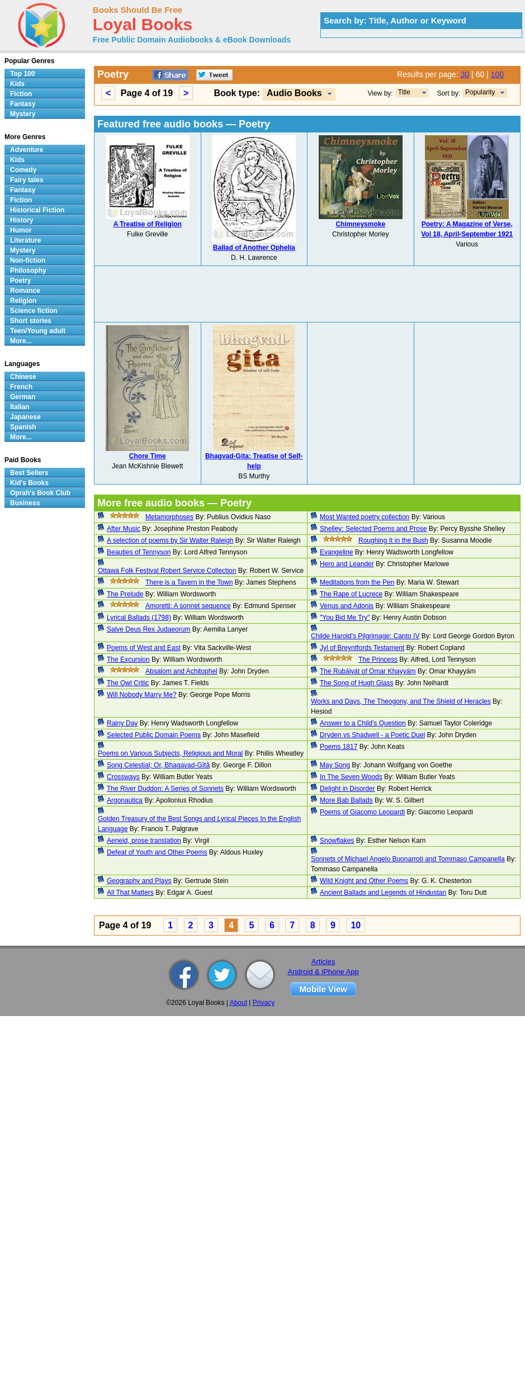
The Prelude (125, 594)
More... (21, 341)
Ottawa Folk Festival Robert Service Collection (167, 571)
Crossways (123, 777)
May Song (335, 765)
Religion (23, 301)
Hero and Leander (347, 564)
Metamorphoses (169, 517)
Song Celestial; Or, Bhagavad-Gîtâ (158, 765)
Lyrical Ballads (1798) (139, 617)
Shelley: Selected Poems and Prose (373, 529)
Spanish (23, 427)
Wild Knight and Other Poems (364, 881)
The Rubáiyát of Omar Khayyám (367, 671)
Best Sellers (29, 473)
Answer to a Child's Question (363, 723)
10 (356, 925)
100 (497, 74)
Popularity (480, 92)
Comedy (23, 170)
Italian (20, 407)
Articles (323, 961)
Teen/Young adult (37, 331)
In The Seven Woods (351, 777)
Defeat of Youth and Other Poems (157, 852)
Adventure (26, 150)
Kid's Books (29, 483)
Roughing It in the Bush (393, 540)
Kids (17, 84)
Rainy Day (122, 723)
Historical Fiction (37, 210)
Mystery (22, 114)
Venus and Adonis (346, 606)
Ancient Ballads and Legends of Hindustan (383, 892)
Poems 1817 (338, 747)
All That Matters (130, 892)
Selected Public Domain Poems (154, 735)
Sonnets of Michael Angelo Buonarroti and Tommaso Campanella (408, 859)
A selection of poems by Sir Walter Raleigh (170, 540)
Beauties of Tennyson (139, 552)
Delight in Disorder (347, 789)
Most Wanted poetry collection (364, 517)
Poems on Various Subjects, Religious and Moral (170, 753)
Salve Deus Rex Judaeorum (148, 629)
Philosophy (28, 270)
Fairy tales (26, 180)
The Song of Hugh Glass (356, 683)
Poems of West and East (144, 648)
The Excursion (128, 659)
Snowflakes (337, 840)
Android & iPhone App (323, 971)
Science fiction (34, 311)
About (238, 1003)
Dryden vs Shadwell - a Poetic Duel (372, 735)
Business (25, 503)
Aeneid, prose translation (144, 840)
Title (404, 92)
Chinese (23, 377)
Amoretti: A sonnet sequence (188, 606)
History (21, 220)
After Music (123, 529)
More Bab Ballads (346, 800)
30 (465, 74)
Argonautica (125, 800)
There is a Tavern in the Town (189, 582)
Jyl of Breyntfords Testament (362, 648)
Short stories (30, 321)
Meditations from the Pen (357, 582)
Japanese (25, 417)
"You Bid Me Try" (345, 617)
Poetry (20, 280)
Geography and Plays (139, 881)
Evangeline (336, 552)
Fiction (21, 94)
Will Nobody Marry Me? (142, 695)
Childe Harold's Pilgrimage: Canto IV (365, 636)
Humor (21, 230)
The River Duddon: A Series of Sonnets (165, 789)
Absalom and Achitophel (181, 671)
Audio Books (294, 93)
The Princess (378, 659)
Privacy (264, 1003)
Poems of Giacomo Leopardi (362, 812)
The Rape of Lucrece (351, 594)
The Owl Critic (128, 683)
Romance (25, 291)
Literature (25, 240)
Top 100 (22, 74)
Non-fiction (27, 260)
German (22, 397)
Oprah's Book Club (40, 493)
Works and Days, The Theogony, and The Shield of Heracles (401, 701)
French (21, 387)
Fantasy (22, 104)
